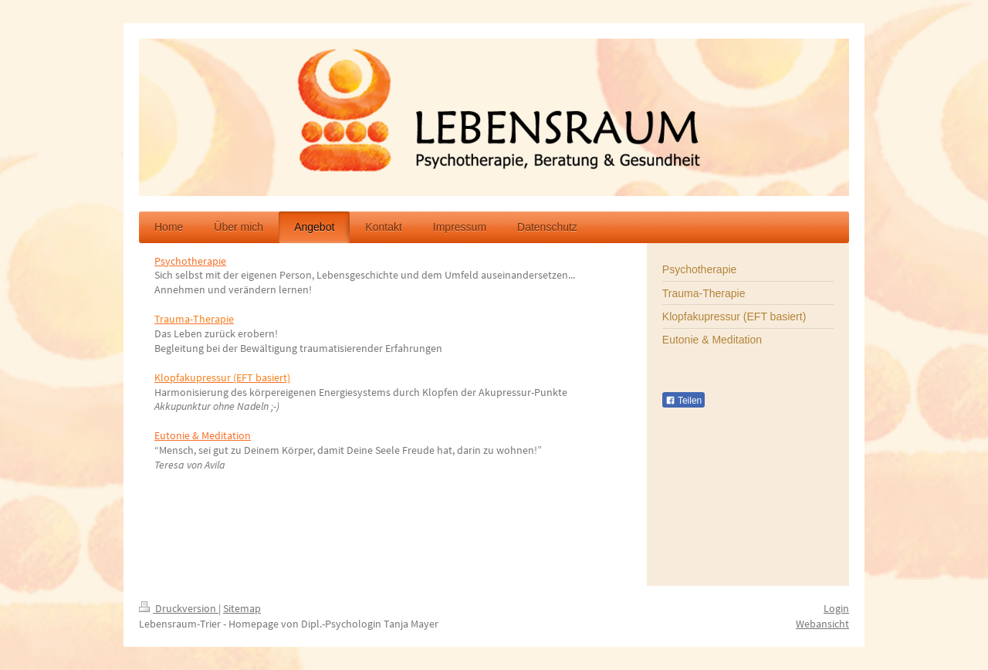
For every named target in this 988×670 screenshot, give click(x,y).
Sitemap (242, 608)
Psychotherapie (190, 261)
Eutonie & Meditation (202, 435)
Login (836, 608)
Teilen (683, 400)
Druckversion (178, 608)
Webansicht (822, 624)
